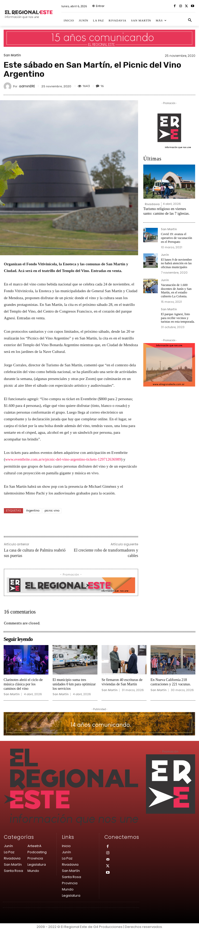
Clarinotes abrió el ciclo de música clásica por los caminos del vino (23, 684)
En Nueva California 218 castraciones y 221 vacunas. (171, 682)
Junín (165, 254)
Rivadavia (152, 204)
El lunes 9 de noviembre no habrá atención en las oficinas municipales (178, 262)
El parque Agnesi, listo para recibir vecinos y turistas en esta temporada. (177, 316)
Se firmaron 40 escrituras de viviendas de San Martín (122, 682)
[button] (189, 20)
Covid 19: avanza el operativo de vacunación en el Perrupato (178, 237)
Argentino (32, 511)
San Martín (12, 55)
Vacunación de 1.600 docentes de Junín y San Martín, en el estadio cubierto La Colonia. (176, 289)
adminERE (27, 86)
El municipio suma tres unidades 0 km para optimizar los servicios (74, 684)
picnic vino (52, 511)
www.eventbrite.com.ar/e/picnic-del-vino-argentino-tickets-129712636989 (63, 459)
